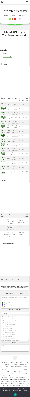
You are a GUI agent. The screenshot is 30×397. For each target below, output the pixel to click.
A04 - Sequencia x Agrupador (8, 324)
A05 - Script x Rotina (6, 326)
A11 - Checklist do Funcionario (9, 338)
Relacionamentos (7, 56)
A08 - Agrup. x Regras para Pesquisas (10, 330)
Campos (5, 53)
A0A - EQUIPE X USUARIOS (8, 334)
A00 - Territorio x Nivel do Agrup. (9, 317)
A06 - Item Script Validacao (8, 328)
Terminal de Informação (15, 10)
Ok (15, 394)
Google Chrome (7, 303)
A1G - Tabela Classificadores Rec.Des (11, 340)
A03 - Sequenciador (6, 322)
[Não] (28, 392)
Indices (5, 55)
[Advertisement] (15, 81)
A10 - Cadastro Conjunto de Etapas (10, 336)
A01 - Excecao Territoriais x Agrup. (10, 318)
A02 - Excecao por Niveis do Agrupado (11, 320)
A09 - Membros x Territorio (8, 332)
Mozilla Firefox (7, 307)
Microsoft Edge (7, 305)
